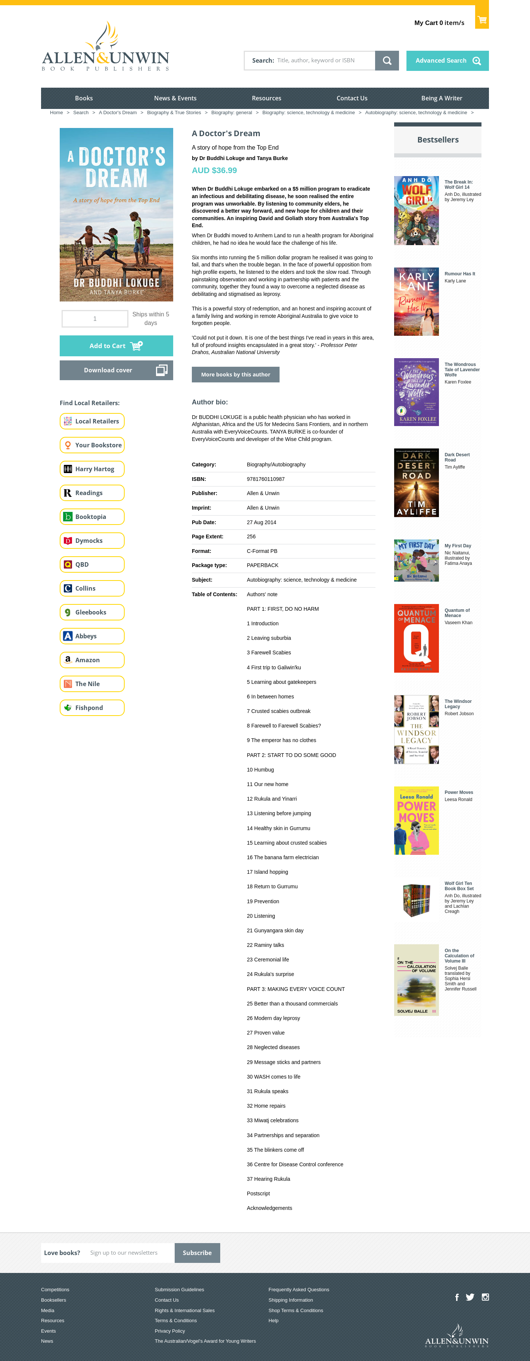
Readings (89, 493)
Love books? (62, 1253)
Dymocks (89, 540)
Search (262, 60)
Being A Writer (441, 98)
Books (84, 98)
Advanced (441, 60)
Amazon (87, 660)
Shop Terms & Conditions (296, 1310)
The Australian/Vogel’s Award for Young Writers (205, 1341)
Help (274, 1320)
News (47, 1341)
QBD (82, 564)
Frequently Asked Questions (299, 1289)
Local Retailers (97, 421)
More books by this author (235, 374)
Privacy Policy (170, 1331)
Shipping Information (291, 1300)
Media (47, 1310)
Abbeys (86, 636)
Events (48, 1331)
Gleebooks (90, 612)
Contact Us (352, 98)
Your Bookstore (98, 445)
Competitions (55, 1289)
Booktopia (90, 517)
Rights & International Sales (185, 1310)
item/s (439, 22)
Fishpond (89, 708)
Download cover (108, 370)
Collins (85, 588)
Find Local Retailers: (90, 403)
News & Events (175, 98)
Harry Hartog (94, 469)
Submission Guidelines (179, 1289)
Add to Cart (107, 345)
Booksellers (53, 1300)
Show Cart (482, 17)
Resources (266, 98)
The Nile (87, 684)
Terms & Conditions (176, 1320)
